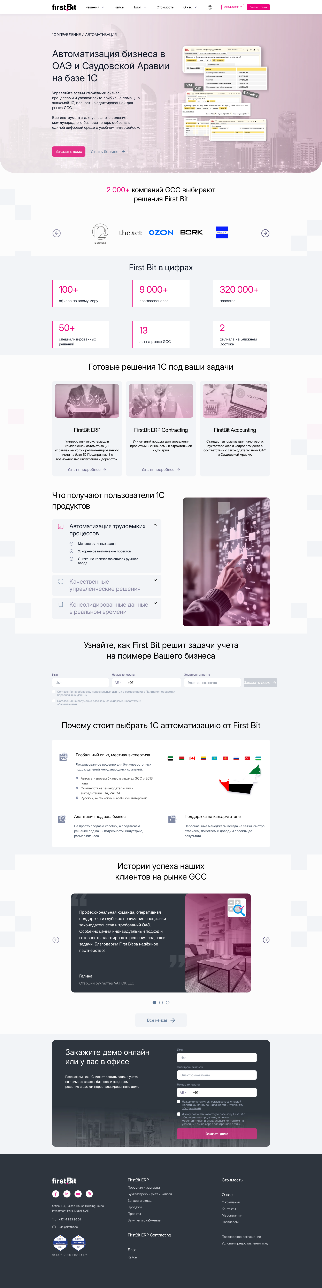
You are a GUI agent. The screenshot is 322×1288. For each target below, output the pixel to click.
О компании (231, 1202)
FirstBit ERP (138, 1180)
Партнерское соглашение (241, 1237)
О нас (227, 1194)
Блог (132, 1249)
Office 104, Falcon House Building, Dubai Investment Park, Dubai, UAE (78, 1208)
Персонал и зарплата (144, 1187)
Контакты (229, 1209)
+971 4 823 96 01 (233, 7)
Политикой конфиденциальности (204, 1104)
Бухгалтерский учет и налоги (150, 1194)
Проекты (134, 1214)
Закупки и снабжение (144, 1220)
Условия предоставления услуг (246, 1243)
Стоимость (165, 7)
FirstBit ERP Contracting (149, 1235)
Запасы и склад (140, 1200)
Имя (55, 674)
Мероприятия (232, 1215)
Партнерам (230, 1222)
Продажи (135, 1207)
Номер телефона (123, 674)
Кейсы (119, 7)
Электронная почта (197, 674)
